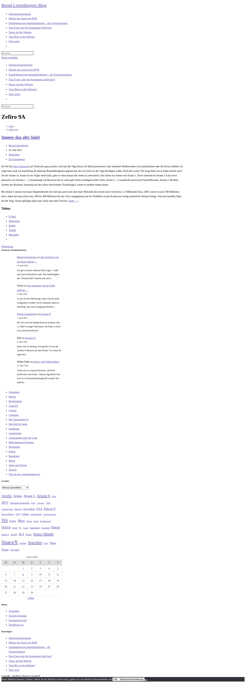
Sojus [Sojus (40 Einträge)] (29, 534)
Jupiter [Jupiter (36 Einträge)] (12, 521)
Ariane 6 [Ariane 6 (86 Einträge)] (43, 496)
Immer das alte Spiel (20, 137)
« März (30, 598)
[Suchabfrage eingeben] (17, 53)
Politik (12, 451)
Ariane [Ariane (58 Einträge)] (17, 496)
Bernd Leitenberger (18, 145)
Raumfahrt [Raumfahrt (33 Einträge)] (35, 527)
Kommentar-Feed (17, 620)
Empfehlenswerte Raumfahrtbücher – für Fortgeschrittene (40, 74)
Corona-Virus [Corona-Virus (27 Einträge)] (7, 509)
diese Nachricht (21, 166)
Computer (14, 415)
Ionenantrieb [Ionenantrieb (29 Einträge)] (36, 514)
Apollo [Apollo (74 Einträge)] (6, 496)
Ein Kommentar (17, 159)
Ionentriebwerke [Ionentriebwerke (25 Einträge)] (49, 514)
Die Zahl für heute (18, 424)
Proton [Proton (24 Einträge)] (25, 528)
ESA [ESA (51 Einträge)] (39, 509)
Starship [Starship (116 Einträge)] (35, 542)
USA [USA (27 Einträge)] (46, 543)
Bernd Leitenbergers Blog (24, 5)
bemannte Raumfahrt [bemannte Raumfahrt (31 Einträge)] (20, 503)
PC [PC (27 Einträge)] (20, 528)
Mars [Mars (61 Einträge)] (21, 521)
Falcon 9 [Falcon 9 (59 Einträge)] (49, 509)
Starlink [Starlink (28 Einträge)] (23, 543)
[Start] (11, 126)
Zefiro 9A (13, 129)
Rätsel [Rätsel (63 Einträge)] (55, 527)
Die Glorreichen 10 (18, 419)
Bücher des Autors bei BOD (24, 69)
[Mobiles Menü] (9, 57)
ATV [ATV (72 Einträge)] (5, 503)
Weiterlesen (7, 246)
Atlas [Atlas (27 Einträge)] (54, 496)
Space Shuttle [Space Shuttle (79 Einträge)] (43, 534)
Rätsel (12, 460)
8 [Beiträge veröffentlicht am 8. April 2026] (23, 574)
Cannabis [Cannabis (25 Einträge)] (40, 503)
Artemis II (45, 314)
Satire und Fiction (18, 465)
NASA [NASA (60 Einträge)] (6, 527)
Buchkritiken (15, 401)
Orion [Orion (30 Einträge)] (14, 528)
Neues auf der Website (21, 84)
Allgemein (14, 392)
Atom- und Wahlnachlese (46, 361)
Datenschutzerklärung (21, 64)
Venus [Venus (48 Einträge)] (5, 549)
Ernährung (14, 428)
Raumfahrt (14, 154)
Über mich (14, 94)
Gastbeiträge (15, 433)
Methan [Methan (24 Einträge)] (29, 521)
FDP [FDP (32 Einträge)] (18, 514)
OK (115, 679)
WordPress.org (16, 625)
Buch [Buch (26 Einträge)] (33, 503)
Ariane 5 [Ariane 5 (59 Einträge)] (29, 496)
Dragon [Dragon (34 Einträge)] (18, 509)
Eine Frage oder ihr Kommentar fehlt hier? (32, 79)
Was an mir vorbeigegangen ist (24, 474)
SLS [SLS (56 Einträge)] (21, 534)
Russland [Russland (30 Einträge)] (45, 528)
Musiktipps (14, 447)
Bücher (12, 396)
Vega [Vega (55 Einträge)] (52, 543)
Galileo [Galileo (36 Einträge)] (25, 514)
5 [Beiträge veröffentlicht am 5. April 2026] (58, 568)
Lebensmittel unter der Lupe (23, 438)
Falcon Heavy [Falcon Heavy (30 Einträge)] (7, 514)
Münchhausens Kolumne (21, 442)
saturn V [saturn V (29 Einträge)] (5, 534)
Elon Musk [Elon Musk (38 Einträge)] (29, 509)
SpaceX (13, 469)
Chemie (13, 410)
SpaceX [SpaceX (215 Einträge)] (9, 542)
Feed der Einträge (18, 616)
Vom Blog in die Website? (23, 89)
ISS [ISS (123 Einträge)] (4, 520)
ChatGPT (13, 406)
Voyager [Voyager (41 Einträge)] (14, 549)
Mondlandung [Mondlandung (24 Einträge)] (45, 521)
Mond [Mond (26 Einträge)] (36, 521)
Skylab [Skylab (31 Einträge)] (14, 534)
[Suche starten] (35, 107)
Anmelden (14, 611)
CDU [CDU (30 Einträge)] (48, 503)
